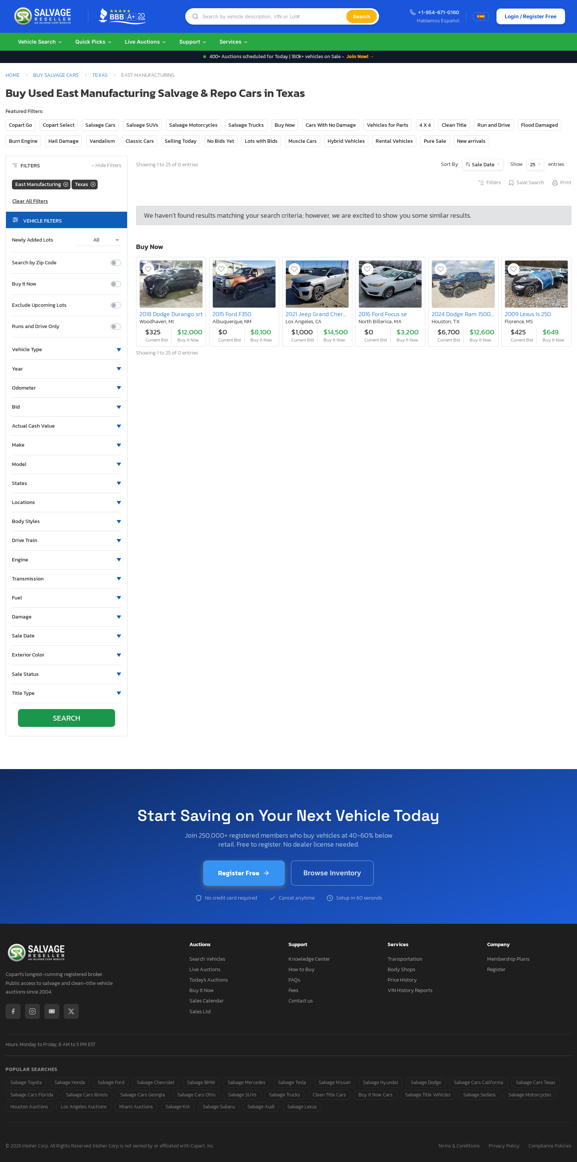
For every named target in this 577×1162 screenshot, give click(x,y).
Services (234, 41)
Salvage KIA (177, 1106)
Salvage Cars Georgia (142, 1094)
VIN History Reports (410, 990)
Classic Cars (140, 141)
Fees (293, 990)
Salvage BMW (201, 1082)
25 (533, 165)
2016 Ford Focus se (383, 313)
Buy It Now (24, 284)
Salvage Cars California (478, 1082)
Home (13, 75)
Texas (100, 75)
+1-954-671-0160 (434, 12)
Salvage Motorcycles (193, 125)
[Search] (274, 17)
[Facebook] (13, 1011)
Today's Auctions (208, 980)
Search (361, 16)
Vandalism (102, 141)
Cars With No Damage (331, 125)
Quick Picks (93, 41)
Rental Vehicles (394, 141)
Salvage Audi (261, 1106)
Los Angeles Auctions (84, 1106)
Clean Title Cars (329, 1094)
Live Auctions (146, 41)
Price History (402, 980)
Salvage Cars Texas (535, 1082)
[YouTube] (51, 1011)
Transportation (405, 959)
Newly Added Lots (32, 240)
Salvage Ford (111, 1082)
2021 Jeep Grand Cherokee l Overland (335, 313)
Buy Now (285, 125)
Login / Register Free (530, 16)
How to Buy (301, 969)
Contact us (300, 1001)
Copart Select (59, 125)
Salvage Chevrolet (155, 1082)
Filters (489, 183)
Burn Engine (23, 141)
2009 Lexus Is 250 (528, 313)
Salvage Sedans (479, 1094)
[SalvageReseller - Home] (44, 16)
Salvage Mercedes (246, 1082)
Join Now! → (360, 56)
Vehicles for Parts (388, 125)
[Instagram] (32, 1011)
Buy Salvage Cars (56, 75)
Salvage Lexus (302, 1106)
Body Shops (401, 969)
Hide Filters (106, 165)
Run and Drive (493, 125)
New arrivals (471, 141)
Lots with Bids (261, 141)
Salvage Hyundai (380, 1082)
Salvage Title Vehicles (428, 1094)
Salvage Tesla (292, 1082)
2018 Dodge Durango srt (171, 313)
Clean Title (454, 125)
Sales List (200, 1011)
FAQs (294, 980)
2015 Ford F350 (231, 313)
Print (561, 183)
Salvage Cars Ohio (196, 1094)
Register (496, 969)
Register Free (244, 873)
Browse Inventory (332, 873)
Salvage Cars (100, 125)
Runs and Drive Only (35, 326)
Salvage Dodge (426, 1082)
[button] (66, 349)
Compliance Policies (550, 1146)
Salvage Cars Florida (31, 1094)
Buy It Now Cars (375, 1094)
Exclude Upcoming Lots (39, 305)
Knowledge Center (309, 959)
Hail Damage (63, 141)
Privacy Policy (504, 1146)
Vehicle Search (40, 41)
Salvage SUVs (142, 125)
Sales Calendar (206, 1001)
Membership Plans (508, 959)
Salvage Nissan (334, 1082)
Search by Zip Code (34, 262)
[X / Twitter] (71, 1011)
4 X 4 (425, 125)
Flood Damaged (539, 125)
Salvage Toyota (26, 1082)
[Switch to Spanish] (480, 16)
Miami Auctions (136, 1106)
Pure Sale (435, 141)
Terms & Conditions (459, 1146)
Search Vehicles (207, 959)
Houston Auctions (29, 1106)
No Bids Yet (220, 141)
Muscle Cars (302, 141)
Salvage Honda (69, 1082)
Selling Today (180, 141)
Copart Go (20, 125)
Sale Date (483, 165)
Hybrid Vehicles (346, 141)
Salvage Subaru (219, 1106)
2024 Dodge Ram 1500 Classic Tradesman (486, 313)
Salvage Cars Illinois (87, 1094)
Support (193, 41)
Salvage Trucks (246, 125)
